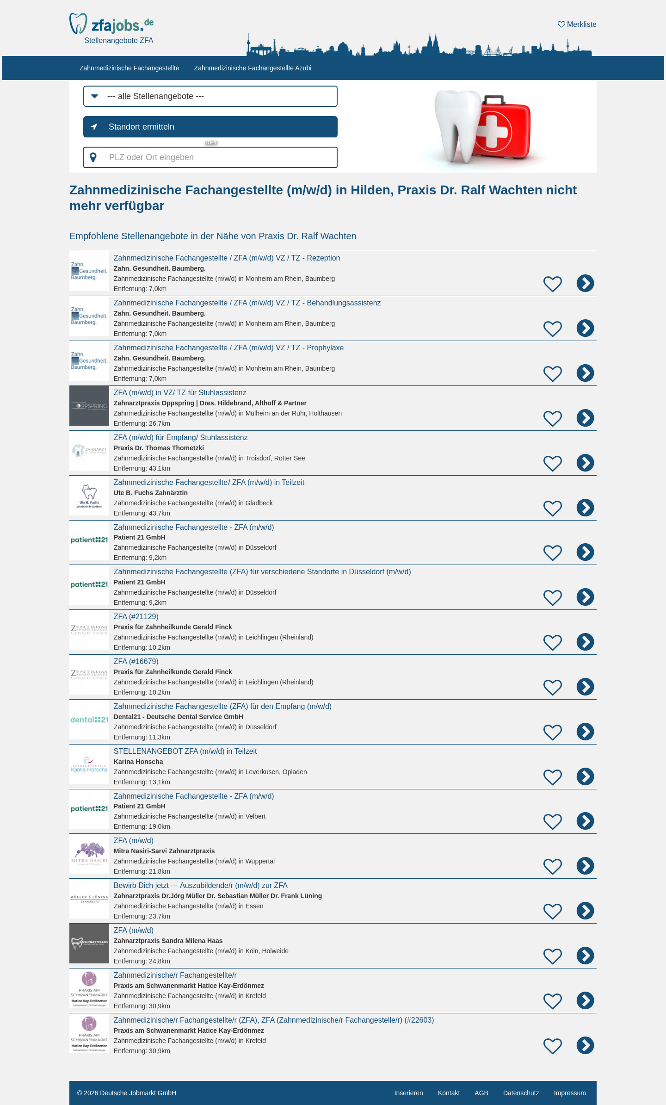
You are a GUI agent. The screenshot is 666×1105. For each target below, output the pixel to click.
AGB (481, 1093)
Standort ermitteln (141, 126)
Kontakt (449, 1093)
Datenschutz (521, 1093)
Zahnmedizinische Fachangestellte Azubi (253, 68)
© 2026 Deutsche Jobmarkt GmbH (126, 1093)
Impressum (570, 1093)
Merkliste (577, 24)
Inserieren (409, 1093)
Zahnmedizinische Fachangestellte (129, 68)
